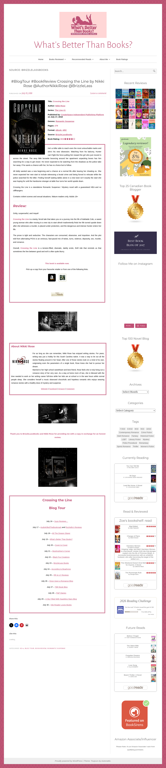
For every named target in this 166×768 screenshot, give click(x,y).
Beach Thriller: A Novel (132, 675)
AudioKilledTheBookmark (50, 527)
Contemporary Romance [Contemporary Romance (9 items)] (129, 432)
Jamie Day (133, 676)
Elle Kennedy (133, 667)
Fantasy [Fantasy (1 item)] (135, 436)
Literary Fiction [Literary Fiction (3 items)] (135, 439)
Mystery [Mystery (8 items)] (146, 439)
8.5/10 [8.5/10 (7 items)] (129, 429)
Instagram (71, 389)
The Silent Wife (133, 646)
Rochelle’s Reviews (74, 527)
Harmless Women (133, 546)
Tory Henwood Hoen (133, 637)
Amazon (61, 389)
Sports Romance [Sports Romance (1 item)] (123, 446)
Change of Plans (133, 536)
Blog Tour (29, 648)
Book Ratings (122, 59)
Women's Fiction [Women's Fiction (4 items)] (147, 446)
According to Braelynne (61, 569)
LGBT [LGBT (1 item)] (124, 439)
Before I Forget (133, 636)
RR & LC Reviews (61, 575)
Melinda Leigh (134, 467)
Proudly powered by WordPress (68, 761)
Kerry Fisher (133, 647)
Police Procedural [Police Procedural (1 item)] (130, 443)
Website (44, 389)
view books (151, 614)
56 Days (133, 476)
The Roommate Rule (133, 573)
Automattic (106, 761)
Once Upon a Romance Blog (61, 581)
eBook (59, 130)
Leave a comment (98, 93)
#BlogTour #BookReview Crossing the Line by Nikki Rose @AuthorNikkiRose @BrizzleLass (57, 83)
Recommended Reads (81, 59)
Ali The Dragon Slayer (61, 533)
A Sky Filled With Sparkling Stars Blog (61, 599)
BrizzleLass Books (61, 563)
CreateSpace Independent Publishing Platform (82, 115)
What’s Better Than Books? (61, 539)
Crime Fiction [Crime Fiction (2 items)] (146, 432)
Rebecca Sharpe (134, 547)
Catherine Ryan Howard (133, 477)
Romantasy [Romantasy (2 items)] (143, 443)
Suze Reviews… (61, 521)
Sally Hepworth (134, 528)
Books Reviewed (56, 59)
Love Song (133, 665)
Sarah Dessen (134, 538)
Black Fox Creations (61, 557)
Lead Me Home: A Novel (132, 485)
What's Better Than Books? (83, 45)
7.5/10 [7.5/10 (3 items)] (122, 429)
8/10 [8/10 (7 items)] (136, 429)
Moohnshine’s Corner (61, 551)
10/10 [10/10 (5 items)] (148, 429)
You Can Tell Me (132, 466)
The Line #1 (60, 110)
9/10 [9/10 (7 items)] (142, 429)
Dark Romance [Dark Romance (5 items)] (123, 436)
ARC (65, 130)
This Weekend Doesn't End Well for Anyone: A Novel (133, 564)
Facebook (53, 389)
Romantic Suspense (65, 121)
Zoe (126, 607)
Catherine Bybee (133, 487)
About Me (104, 59)
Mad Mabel (133, 526)
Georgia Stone (134, 574)
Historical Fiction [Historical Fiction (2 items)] (147, 436)
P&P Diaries (61, 593)
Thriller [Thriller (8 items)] (135, 446)
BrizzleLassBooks (64, 134)
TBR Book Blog (61, 587)
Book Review (41, 648)
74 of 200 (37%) (146, 612)
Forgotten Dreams (133, 655)
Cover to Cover (61, 545)
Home (40, 59)
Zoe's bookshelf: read (135, 521)
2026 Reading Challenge (135, 601)
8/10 (22, 648)
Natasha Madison (133, 657)
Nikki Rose (60, 106)
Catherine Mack (139, 566)
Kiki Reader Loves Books (61, 605)
